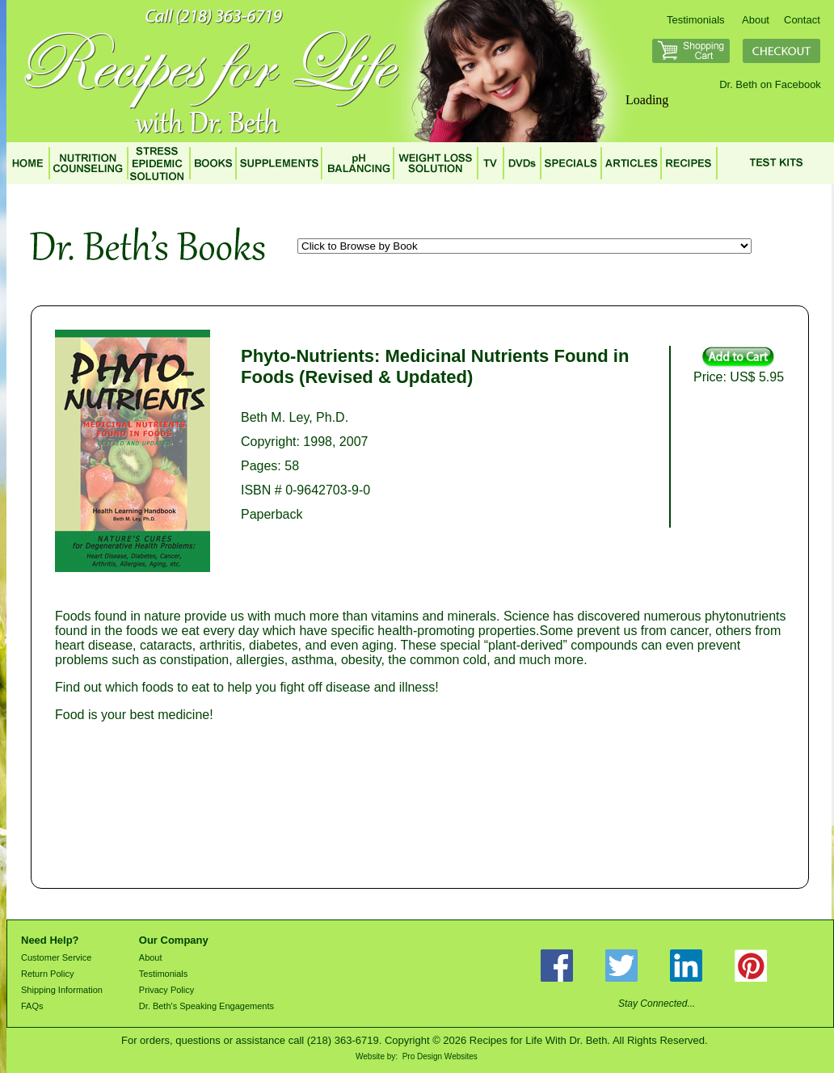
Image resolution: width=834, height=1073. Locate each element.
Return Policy (47, 973)
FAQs (32, 1006)
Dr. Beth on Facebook (770, 84)
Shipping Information (62, 990)
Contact (802, 20)
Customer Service (56, 957)
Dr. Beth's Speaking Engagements (206, 1006)
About (755, 20)
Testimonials (696, 20)
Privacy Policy (166, 990)
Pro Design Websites (440, 1056)
